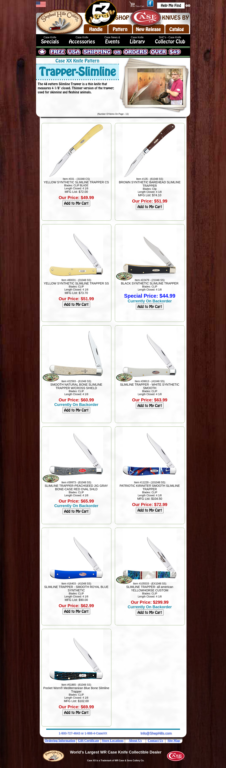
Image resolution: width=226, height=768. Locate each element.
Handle (96, 29)
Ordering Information (60, 740)
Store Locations (112, 740)
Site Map (174, 740)
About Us (135, 740)
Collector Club (170, 41)
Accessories (82, 41)
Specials (50, 41)
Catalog (176, 29)
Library (137, 41)
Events (112, 41)
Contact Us (155, 740)
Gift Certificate (88, 740)
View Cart (137, 6)
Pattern (120, 29)
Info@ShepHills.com (156, 733)
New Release (148, 29)
